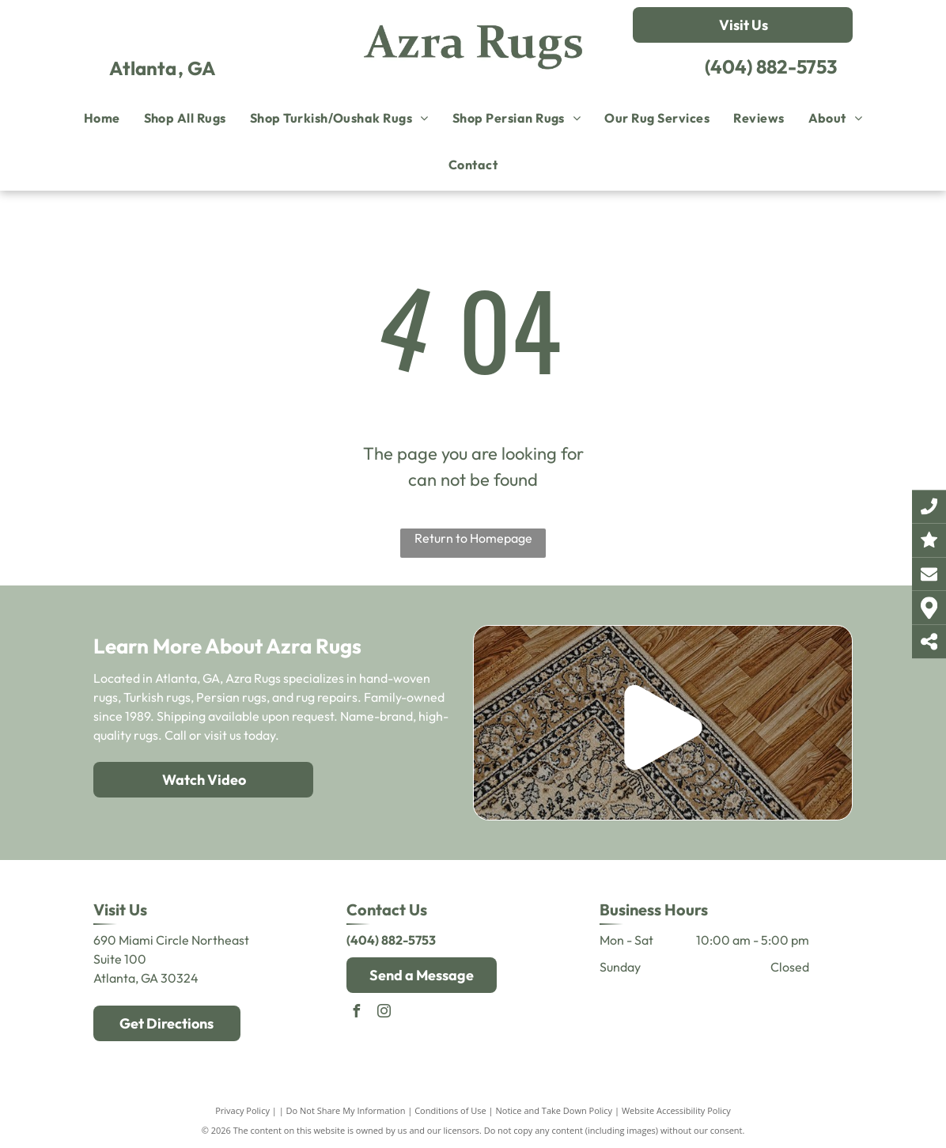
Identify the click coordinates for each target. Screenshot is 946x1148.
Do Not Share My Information (346, 1110)
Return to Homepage (473, 538)
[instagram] (384, 1013)
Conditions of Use (450, 1110)
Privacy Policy (242, 1110)
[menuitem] (102, 118)
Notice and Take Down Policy (554, 1110)
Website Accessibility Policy (676, 1110)
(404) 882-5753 (771, 66)
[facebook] (356, 1013)
